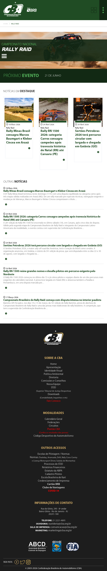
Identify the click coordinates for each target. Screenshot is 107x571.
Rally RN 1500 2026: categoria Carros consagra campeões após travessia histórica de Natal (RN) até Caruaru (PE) (53, 143)
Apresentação (53, 367)
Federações (54, 422)
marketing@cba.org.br (60, 530)
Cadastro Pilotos (53, 474)
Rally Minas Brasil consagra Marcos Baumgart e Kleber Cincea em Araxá (44, 191)
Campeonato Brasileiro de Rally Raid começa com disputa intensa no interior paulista (52, 300)
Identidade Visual (53, 371)
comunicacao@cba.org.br (64, 527)
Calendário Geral (53, 419)
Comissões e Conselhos (53, 381)
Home (5, 24)
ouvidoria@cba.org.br (60, 524)
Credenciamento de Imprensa (53, 481)
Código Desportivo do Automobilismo (53, 436)
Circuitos (53, 426)
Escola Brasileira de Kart (53, 477)
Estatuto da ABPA (53, 471)
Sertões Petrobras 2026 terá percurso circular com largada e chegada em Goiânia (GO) (88, 139)
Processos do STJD (53, 464)
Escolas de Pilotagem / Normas (54, 454)
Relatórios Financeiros (53, 467)
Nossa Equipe (54, 384)
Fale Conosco (53, 401)
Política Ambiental (53, 374)
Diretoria (53, 377)
